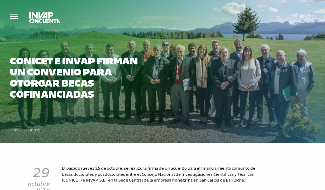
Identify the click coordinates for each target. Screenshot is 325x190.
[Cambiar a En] (310, 16)
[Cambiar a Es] (302, 16)
